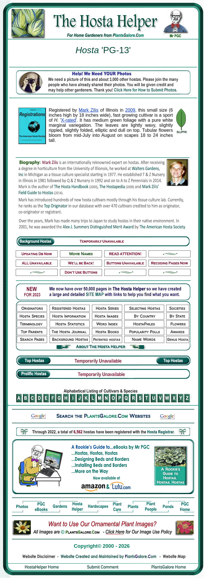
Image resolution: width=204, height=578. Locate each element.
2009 (130, 110)
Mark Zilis (88, 110)
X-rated (68, 120)
